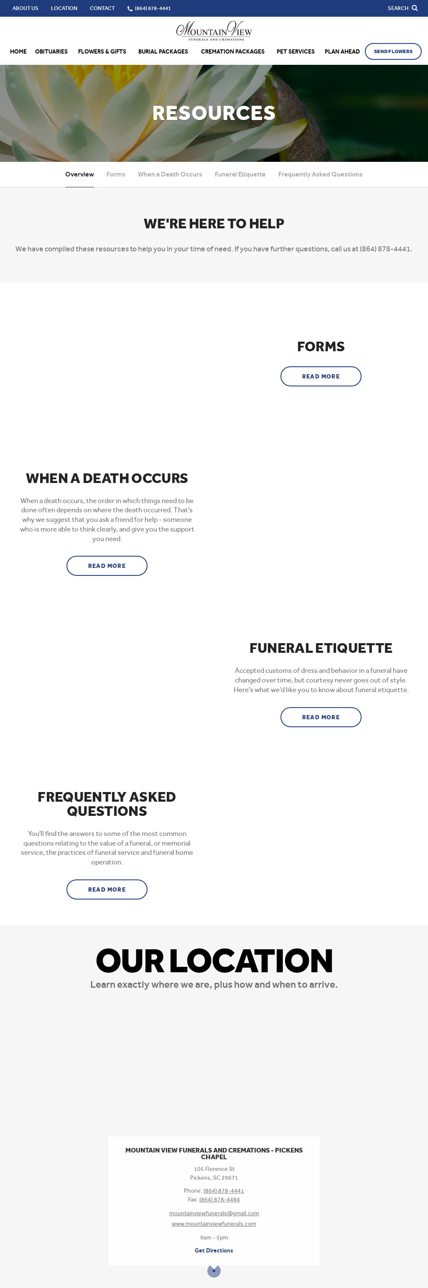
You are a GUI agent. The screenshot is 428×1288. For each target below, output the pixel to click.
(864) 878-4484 (219, 1199)
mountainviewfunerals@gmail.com (214, 1213)
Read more (332, 373)
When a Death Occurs (170, 174)
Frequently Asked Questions (320, 174)
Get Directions (214, 1250)
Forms (116, 174)
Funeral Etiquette (240, 174)
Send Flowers (393, 51)
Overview (79, 174)
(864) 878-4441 (224, 1190)
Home (18, 51)
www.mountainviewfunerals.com (214, 1223)
